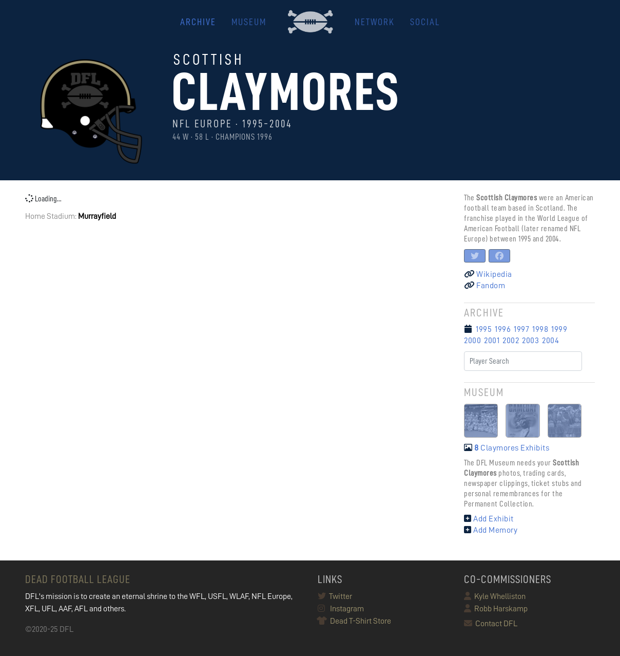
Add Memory (490, 530)
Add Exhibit (489, 519)
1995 (484, 329)
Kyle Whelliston (495, 596)
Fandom (484, 286)
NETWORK (375, 22)
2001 (491, 340)
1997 (521, 329)
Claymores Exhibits (506, 448)
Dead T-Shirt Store (354, 621)
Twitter (335, 596)
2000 (472, 340)
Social (425, 22)
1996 (503, 329)
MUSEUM (248, 22)
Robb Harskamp (496, 609)
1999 (559, 329)
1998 (540, 329)
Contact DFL (490, 624)
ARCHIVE (198, 22)
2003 (530, 340)
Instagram (341, 609)
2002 (510, 340)
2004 (550, 340)
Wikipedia (488, 274)
